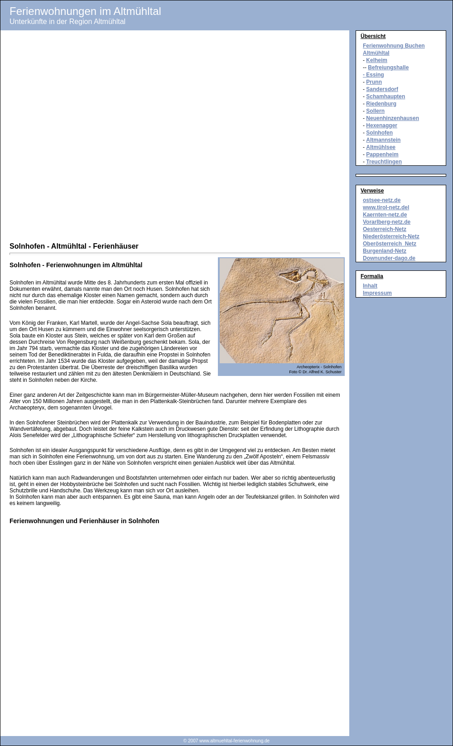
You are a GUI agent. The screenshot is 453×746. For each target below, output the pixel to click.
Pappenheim (382, 154)
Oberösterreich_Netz (389, 244)
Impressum (377, 293)
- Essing (373, 75)
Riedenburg (381, 104)
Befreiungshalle (388, 67)
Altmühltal (376, 53)
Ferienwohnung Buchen (394, 46)
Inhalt (370, 286)
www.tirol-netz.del (386, 207)
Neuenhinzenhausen (392, 118)
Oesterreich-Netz (384, 229)
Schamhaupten (385, 96)
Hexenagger (381, 125)
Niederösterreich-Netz (391, 236)
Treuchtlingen (384, 162)
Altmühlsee (380, 147)
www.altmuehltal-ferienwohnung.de (234, 740)
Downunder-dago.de (389, 258)
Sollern (375, 111)
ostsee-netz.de (381, 200)
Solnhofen (379, 133)
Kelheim (376, 60)
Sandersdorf (382, 89)
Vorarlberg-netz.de (386, 222)
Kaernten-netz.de (385, 215)
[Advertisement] (104, 137)
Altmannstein (383, 140)
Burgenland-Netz (384, 251)
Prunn (374, 82)
